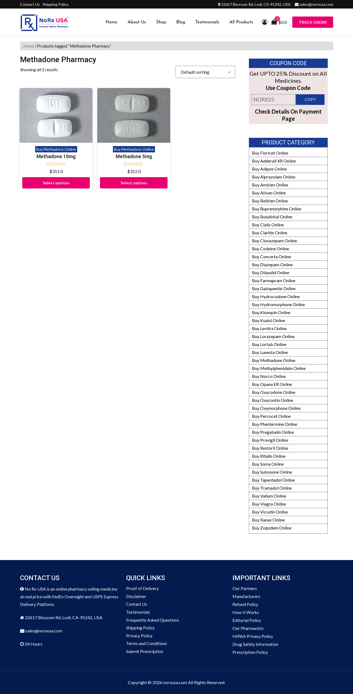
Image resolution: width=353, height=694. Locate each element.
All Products (241, 22)
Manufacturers (246, 596)
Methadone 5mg (100, 139)
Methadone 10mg (44, 139)
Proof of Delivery (142, 588)
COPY (310, 99)
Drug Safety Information (255, 644)
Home (112, 22)
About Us (136, 22)
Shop (161, 22)
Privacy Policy (139, 636)
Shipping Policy (55, 4)
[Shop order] (205, 72)
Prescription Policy (250, 652)
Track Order (313, 22)
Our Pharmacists (248, 628)
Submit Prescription (145, 652)
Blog (180, 22)
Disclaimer (136, 596)
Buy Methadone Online (45, 131)
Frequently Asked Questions (152, 620)
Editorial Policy (246, 620)
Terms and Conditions (146, 644)
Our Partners (244, 588)
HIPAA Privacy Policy (253, 636)
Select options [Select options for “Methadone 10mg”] (44, 165)
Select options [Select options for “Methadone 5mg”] (100, 165)
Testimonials (207, 22)
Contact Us (30, 4)
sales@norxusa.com (316, 4)
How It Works (245, 612)
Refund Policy (245, 604)
